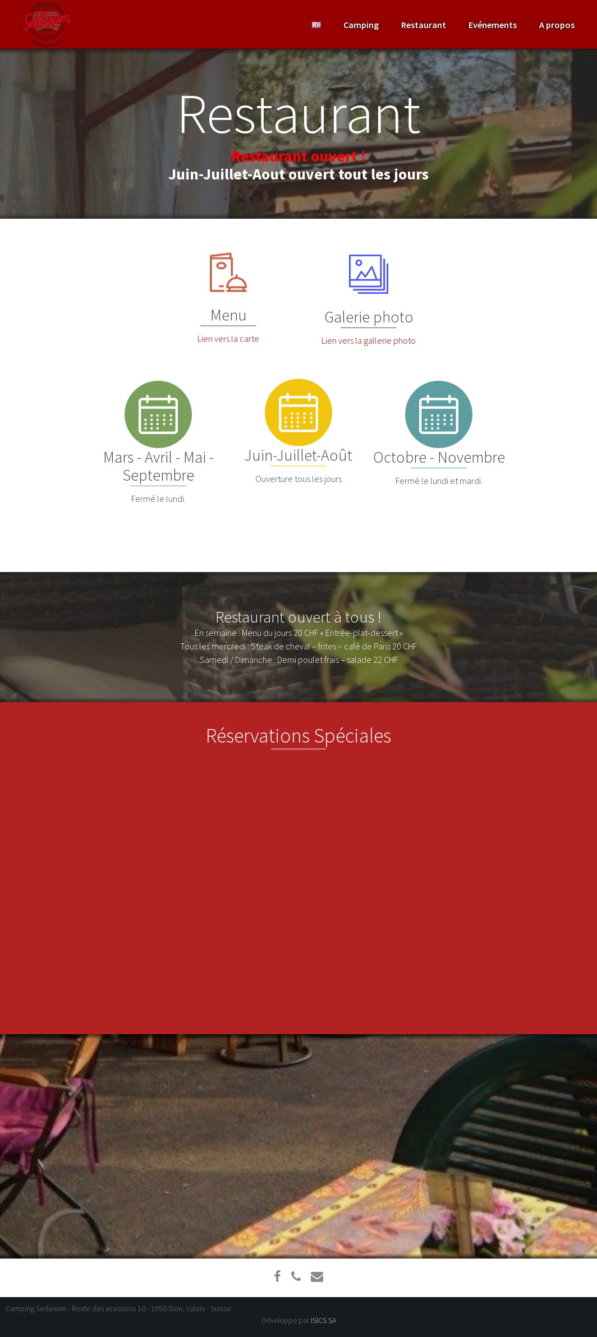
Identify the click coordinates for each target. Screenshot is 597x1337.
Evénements (493, 24)
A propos (557, 24)
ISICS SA (323, 1320)
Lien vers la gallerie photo (369, 342)
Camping (361, 24)
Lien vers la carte (228, 346)
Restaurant (423, 24)
